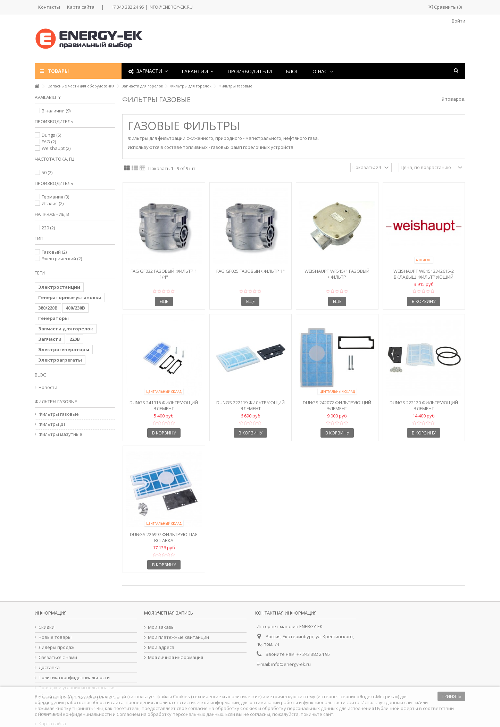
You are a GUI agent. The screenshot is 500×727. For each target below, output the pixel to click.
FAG (49, 141)
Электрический (62, 258)
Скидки (47, 627)
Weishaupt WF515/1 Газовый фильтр (337, 274)
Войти (458, 21)
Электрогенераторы (63, 349)
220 (48, 228)
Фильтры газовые (59, 414)
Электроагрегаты (60, 360)
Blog (41, 375)
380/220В (48, 308)
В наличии (56, 111)
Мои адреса (161, 647)
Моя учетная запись (168, 613)
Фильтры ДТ (52, 424)
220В (74, 339)
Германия (55, 197)
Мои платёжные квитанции (178, 637)
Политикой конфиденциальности (75, 714)
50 (47, 172)
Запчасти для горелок (65, 329)
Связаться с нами (58, 657)
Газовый (54, 252)
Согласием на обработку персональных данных (170, 714)
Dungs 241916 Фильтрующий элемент (164, 405)
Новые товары (55, 637)
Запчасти (49, 339)
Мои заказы (161, 627)
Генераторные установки (69, 297)
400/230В (75, 308)
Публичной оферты (396, 708)
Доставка (49, 667)
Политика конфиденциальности (74, 677)
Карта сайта (80, 7)
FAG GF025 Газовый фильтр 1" (250, 271)
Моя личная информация (175, 657)
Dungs (51, 135)
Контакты (49, 7)
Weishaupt (56, 148)
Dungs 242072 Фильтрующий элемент (337, 405)
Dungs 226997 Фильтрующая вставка (164, 537)
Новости (48, 387)
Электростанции (59, 287)
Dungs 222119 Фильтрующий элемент (250, 405)
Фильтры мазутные (60, 434)
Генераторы (53, 318)
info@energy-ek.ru (291, 664)
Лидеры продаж (56, 647)
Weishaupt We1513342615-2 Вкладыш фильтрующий (423, 274)
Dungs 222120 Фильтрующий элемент (424, 405)
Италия (53, 203)
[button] (197, 71)
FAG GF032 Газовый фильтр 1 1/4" (164, 274)
